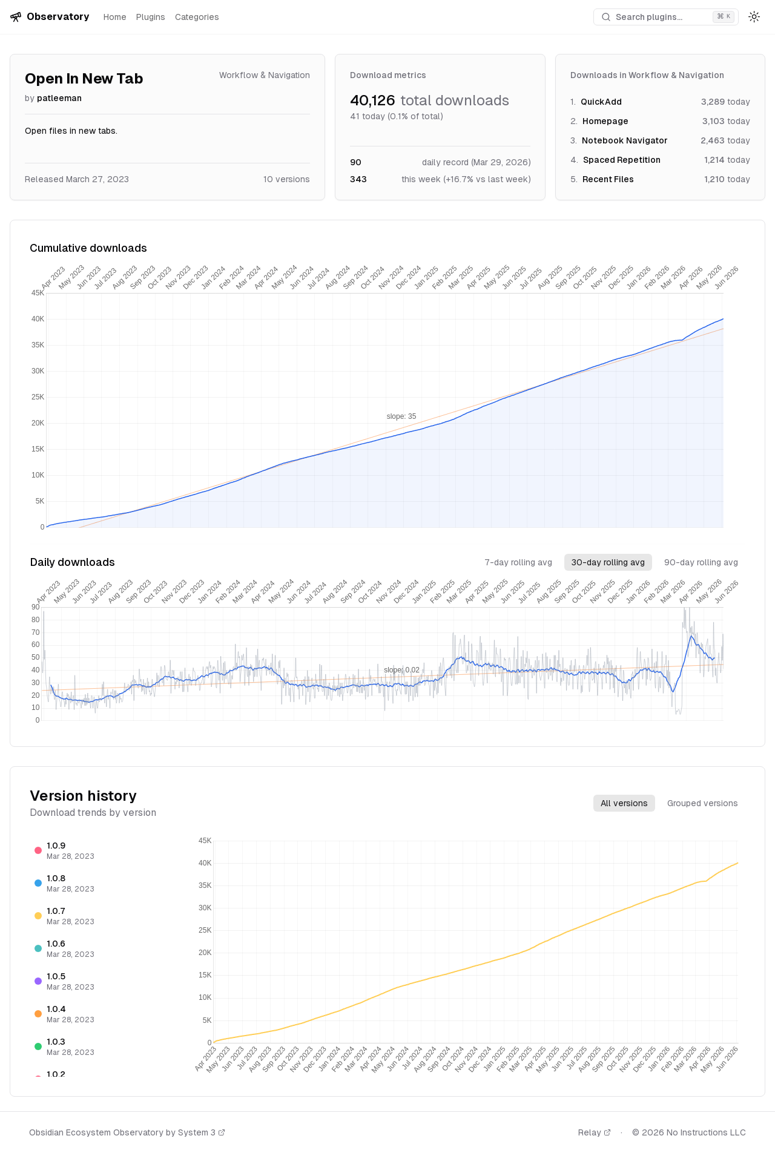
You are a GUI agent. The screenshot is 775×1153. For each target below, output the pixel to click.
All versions (624, 803)
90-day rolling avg (701, 562)
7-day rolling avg (518, 562)
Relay (594, 1132)
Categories (197, 17)
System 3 (201, 1132)
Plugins (150, 17)
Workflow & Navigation (264, 75)
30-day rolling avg (608, 562)
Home (115, 17)
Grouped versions (702, 803)
